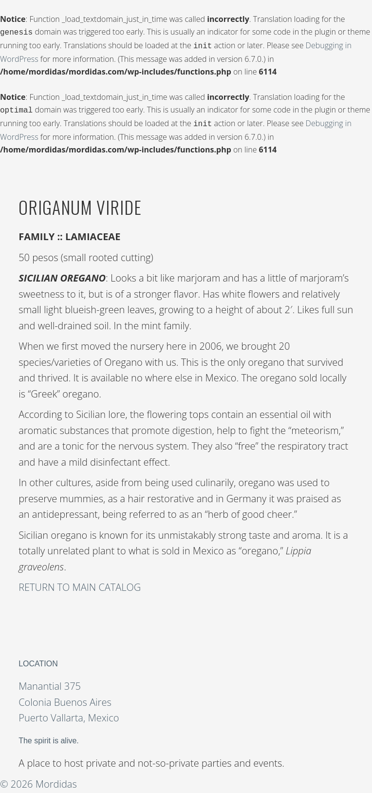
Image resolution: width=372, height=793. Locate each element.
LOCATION (38, 660)
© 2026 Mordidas (38, 780)
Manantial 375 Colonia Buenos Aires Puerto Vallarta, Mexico (69, 698)
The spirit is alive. (49, 737)
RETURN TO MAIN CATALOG (80, 583)
